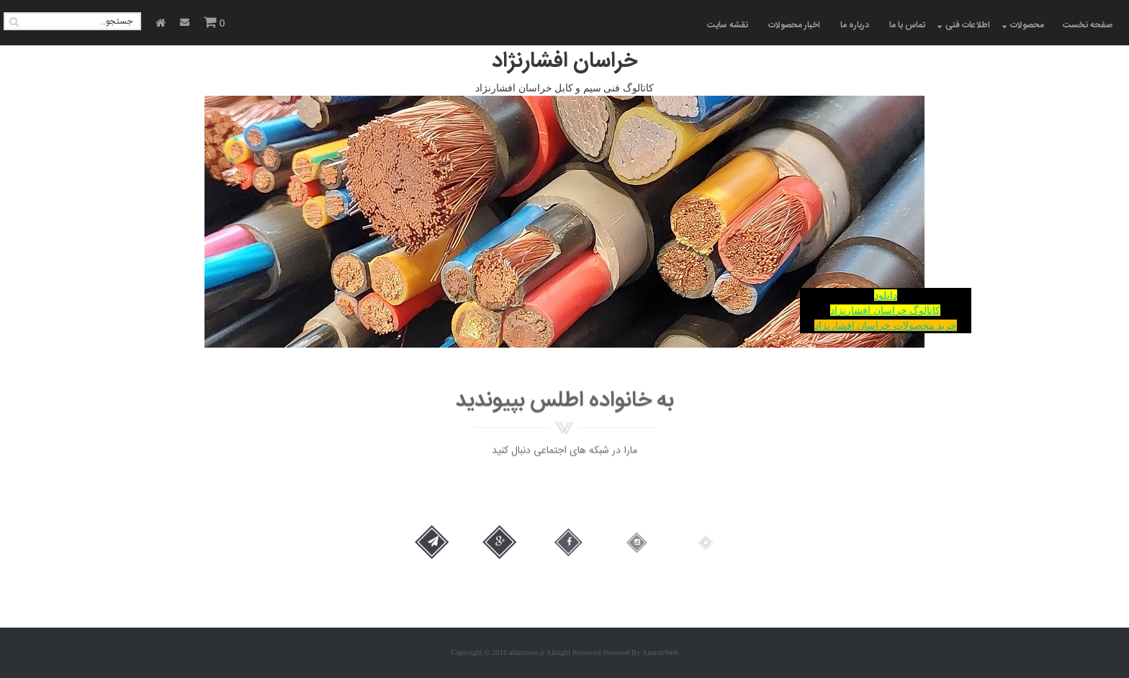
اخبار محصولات (794, 25)
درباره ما (854, 25)
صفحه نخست (1087, 25)
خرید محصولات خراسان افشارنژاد (885, 325)
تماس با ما (907, 25)
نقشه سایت (727, 25)
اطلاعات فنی (967, 25)
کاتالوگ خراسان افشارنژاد (885, 310)
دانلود (885, 295)
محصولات (1027, 25)
